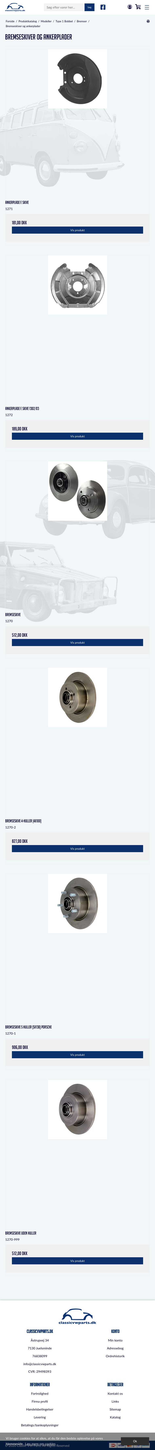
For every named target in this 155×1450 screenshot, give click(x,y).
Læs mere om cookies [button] (40, 1444)
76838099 (39, 1356)
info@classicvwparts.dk (39, 1364)
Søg (89, 7)
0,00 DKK (138, 6)
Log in (129, 6)
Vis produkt (77, 230)
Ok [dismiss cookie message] (135, 1441)
